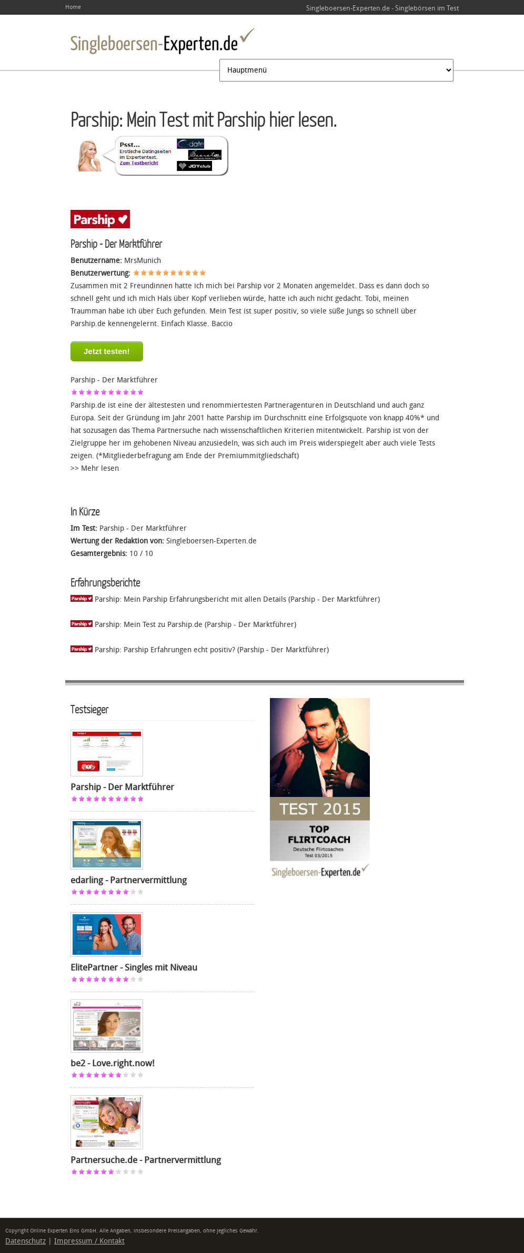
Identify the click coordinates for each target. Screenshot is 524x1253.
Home (73, 7)
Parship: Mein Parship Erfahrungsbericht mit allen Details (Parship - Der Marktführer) (225, 599)
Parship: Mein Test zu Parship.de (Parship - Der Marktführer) (183, 624)
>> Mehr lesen (94, 468)
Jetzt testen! (107, 351)
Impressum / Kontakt (89, 1241)
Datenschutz (25, 1241)
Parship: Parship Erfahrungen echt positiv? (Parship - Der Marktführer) (199, 649)
